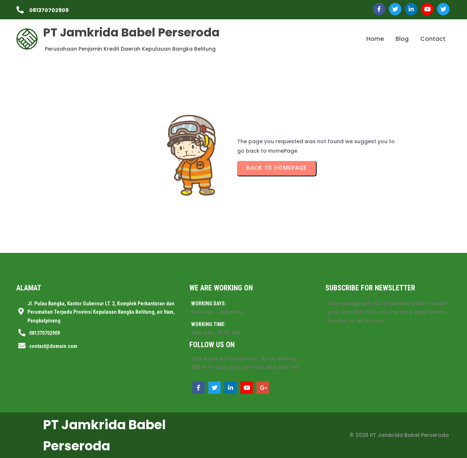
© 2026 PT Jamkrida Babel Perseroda (399, 435)
